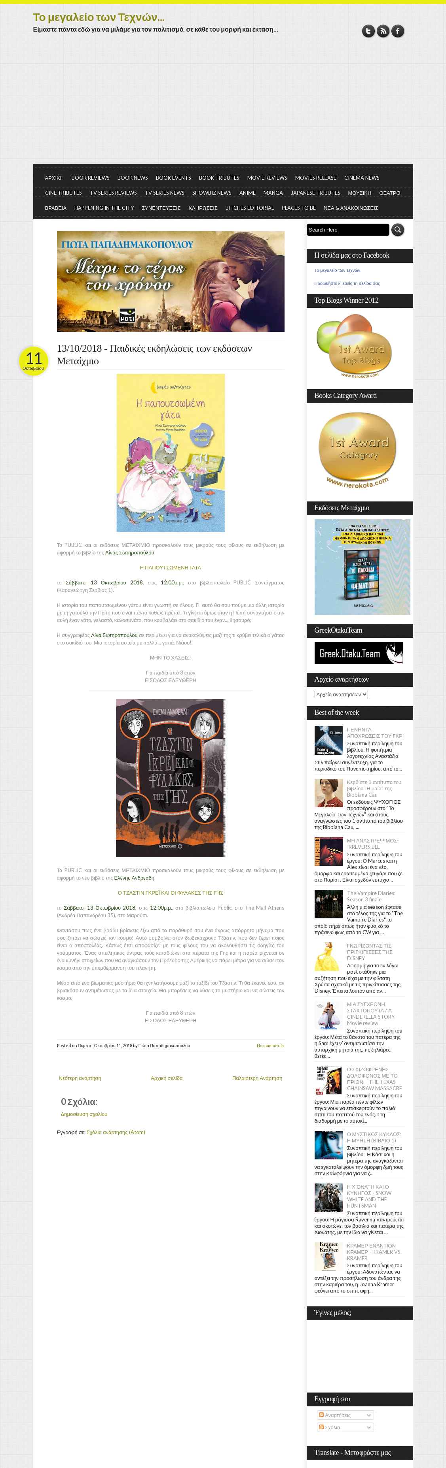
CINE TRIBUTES (63, 193)
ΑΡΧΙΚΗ (54, 178)
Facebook (398, 31)
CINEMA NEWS (362, 178)
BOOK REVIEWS (91, 178)
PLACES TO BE (299, 208)
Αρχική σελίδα (166, 1078)
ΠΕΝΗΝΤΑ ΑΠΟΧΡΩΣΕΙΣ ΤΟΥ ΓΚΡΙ (375, 732)
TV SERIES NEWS (164, 193)
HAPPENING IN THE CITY (104, 208)
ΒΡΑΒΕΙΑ (56, 208)
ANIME (247, 193)
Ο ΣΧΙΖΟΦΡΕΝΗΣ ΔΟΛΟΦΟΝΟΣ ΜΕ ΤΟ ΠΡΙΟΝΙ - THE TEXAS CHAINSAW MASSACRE (374, 1078)
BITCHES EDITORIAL (250, 208)
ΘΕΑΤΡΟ (389, 193)
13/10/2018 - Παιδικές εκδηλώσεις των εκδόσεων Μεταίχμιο (154, 355)
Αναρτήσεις (335, 1415)
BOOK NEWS (133, 178)
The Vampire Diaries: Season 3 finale (371, 896)
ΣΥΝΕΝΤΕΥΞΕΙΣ (161, 208)
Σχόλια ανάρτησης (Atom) (116, 1132)
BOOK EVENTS (173, 178)
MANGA (273, 193)
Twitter (368, 31)
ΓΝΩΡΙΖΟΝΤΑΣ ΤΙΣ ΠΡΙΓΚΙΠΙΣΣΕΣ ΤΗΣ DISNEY (370, 951)
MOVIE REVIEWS (267, 178)
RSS (383, 31)
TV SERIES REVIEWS (113, 193)
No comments (271, 1045)
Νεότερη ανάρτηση (80, 1078)
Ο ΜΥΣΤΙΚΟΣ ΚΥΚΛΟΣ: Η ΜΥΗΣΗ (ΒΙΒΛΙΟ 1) (374, 1137)
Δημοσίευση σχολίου (84, 1114)
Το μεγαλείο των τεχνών (338, 270)
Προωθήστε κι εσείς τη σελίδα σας (347, 283)
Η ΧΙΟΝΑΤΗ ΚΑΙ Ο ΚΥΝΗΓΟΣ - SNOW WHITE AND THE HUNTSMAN (369, 1196)
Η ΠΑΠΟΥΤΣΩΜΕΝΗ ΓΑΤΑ (170, 567)
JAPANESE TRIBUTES (315, 193)
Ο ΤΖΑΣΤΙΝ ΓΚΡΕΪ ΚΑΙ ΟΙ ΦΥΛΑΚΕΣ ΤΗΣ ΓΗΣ (170, 892)
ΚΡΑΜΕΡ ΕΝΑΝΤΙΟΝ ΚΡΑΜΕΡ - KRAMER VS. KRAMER (374, 1251)
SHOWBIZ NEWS (212, 193)
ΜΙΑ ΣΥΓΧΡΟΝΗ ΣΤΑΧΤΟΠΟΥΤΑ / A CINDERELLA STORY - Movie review (372, 1013)
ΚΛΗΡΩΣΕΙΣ (203, 208)
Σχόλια (329, 1427)
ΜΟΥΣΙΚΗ (360, 193)
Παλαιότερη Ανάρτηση (257, 1078)
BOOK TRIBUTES (219, 178)
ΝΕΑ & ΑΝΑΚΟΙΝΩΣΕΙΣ (351, 208)
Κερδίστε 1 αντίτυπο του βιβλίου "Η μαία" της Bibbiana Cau (374, 788)
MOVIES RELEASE (315, 178)
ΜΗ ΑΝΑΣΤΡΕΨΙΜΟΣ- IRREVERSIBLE (373, 843)
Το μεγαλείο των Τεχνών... (99, 16)
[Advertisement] (223, 104)
